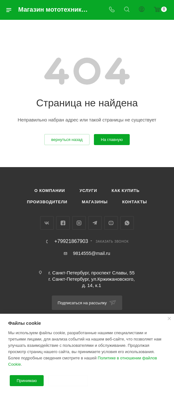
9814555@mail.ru (91, 253)
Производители (47, 202)
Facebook (63, 223)
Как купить (125, 190)
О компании (50, 190)
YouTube (111, 223)
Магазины (95, 202)
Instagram (79, 223)
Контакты (134, 202)
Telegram (95, 223)
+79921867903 (71, 241)
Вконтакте (47, 223)
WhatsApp (127, 223)
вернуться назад (67, 139)
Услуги (88, 190)
